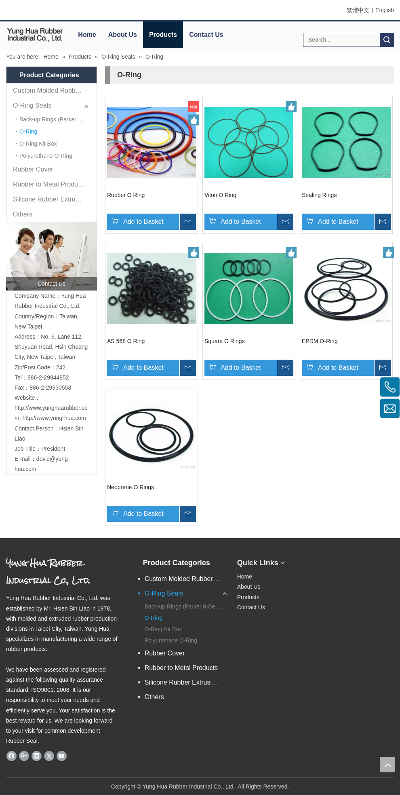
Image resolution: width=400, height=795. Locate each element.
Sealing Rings (319, 195)
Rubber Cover (33, 169)
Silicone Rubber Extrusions (52, 199)
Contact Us (206, 34)
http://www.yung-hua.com (54, 418)
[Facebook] (11, 755)
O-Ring (28, 131)
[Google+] (24, 755)
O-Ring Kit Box (38, 143)
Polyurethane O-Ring (45, 156)
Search (387, 40)
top (387, 764)
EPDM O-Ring (320, 341)
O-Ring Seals (32, 105)
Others (22, 214)
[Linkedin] (37, 755)
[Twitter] (49, 755)
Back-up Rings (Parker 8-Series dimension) (58, 119)
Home (87, 34)
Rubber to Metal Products (49, 184)
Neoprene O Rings (130, 487)
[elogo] (35, 34)
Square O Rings (224, 341)
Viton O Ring (220, 195)
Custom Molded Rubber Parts (55, 90)
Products (163, 34)
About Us (122, 34)
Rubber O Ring (126, 195)
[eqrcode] (316, 559)
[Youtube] (62, 755)
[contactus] (51, 256)
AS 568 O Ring (126, 341)
